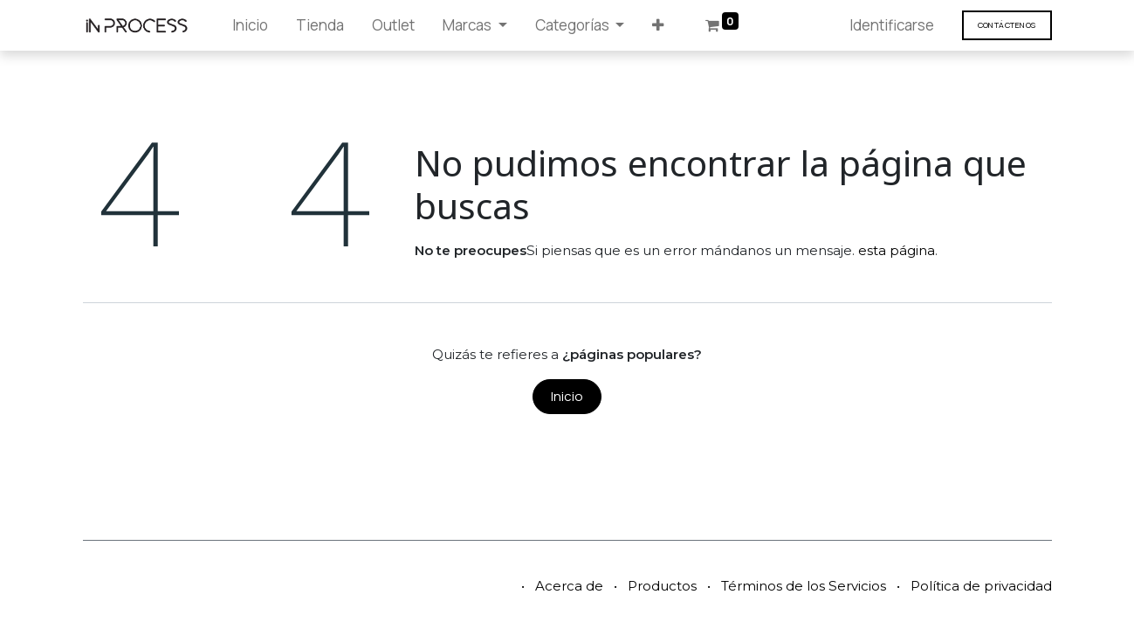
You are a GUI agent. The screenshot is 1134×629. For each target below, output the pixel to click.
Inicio (567, 396)
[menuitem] (250, 25)
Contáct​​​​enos (1007, 25)
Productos (662, 585)
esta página (896, 250)
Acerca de (569, 585)
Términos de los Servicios (803, 585)
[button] (657, 25)
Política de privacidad (981, 585)
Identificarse (891, 25)
